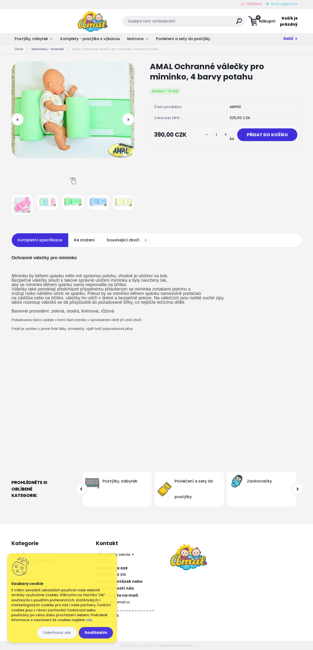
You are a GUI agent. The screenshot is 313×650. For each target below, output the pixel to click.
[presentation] (17, 119)
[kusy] (215, 134)
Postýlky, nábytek (31, 38)
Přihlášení (254, 3)
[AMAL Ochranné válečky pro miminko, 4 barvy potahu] (72, 109)
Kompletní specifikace (40, 240)
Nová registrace (284, 3)
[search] (205, 23)
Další (288, 38)
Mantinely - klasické (48, 49)
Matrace (135, 38)
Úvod (19, 49)
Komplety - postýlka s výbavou (90, 38)
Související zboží (128, 240)
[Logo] (41, 21)
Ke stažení (84, 240)
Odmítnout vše (57, 632)
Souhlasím (96, 632)
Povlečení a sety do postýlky (183, 38)
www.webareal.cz (176, 645)
